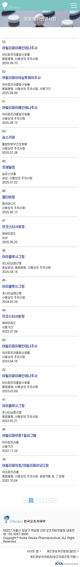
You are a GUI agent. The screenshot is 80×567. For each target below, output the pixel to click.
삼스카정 (8, 138)
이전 (25, 500)
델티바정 (8, 197)
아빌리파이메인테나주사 (19, 48)
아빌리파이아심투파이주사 (21, 78)
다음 (54, 500)
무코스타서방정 (13, 227)
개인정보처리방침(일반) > (63, 551)
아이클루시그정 (13, 257)
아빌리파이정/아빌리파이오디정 (25, 466)
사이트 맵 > (34, 551)
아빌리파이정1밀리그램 (19, 436)
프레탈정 (8, 167)
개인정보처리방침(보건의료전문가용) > (54, 557)
